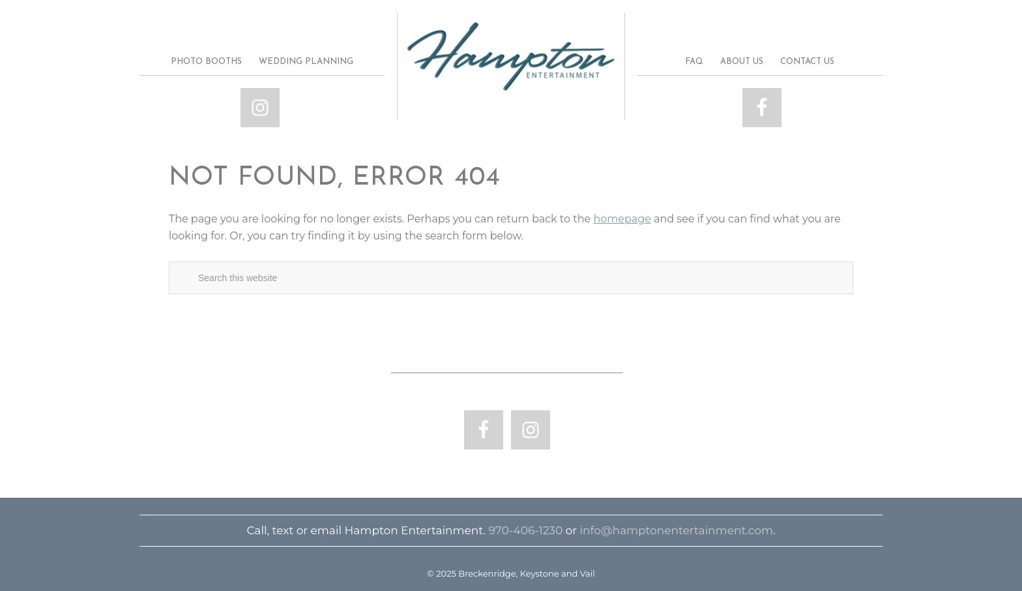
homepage (621, 219)
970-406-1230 (525, 530)
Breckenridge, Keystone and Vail (511, 57)
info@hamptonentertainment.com (676, 530)
